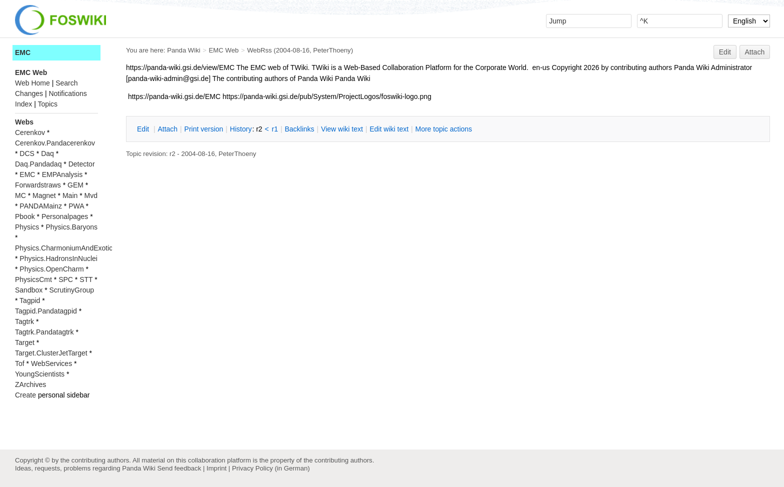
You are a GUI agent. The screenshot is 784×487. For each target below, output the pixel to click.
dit (144, 129)
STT (86, 280)
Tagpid (30, 300)
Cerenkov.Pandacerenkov (55, 143)
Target (24, 342)
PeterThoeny (331, 50)
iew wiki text (342, 129)
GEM (76, 185)
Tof (19, 364)
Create (25, 395)
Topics (48, 104)
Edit (725, 52)
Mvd (91, 196)
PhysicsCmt (33, 280)
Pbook (25, 216)
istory (241, 129)
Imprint (216, 468)
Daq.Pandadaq (38, 164)
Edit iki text (389, 129)
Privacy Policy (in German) (271, 468)
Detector (81, 164)
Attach (755, 52)
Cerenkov (30, 132)
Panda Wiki (183, 50)
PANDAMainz (41, 206)
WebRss (259, 50)
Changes (29, 94)
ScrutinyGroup (72, 290)
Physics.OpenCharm (52, 269)
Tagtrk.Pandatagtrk (44, 332)
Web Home (32, 83)
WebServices (51, 364)
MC (20, 196)
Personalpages (65, 216)
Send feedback (179, 468)
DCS (27, 154)
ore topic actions (443, 129)
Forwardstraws (38, 185)
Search (67, 83)
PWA (76, 206)
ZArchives (30, 384)
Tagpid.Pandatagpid (46, 311)
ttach (168, 129)
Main (70, 196)
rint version (204, 129)
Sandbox (28, 290)
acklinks (299, 129)
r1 (275, 129)
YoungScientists (39, 374)
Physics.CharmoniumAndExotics (65, 248)
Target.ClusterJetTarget (51, 353)
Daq (47, 154)
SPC (65, 280)
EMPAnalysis (62, 174)
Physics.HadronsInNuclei (59, 258)
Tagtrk (24, 322)
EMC (22, 52)
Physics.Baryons (71, 227)
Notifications (67, 94)
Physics (27, 227)
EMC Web (224, 50)
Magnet (44, 196)
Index (23, 104)
